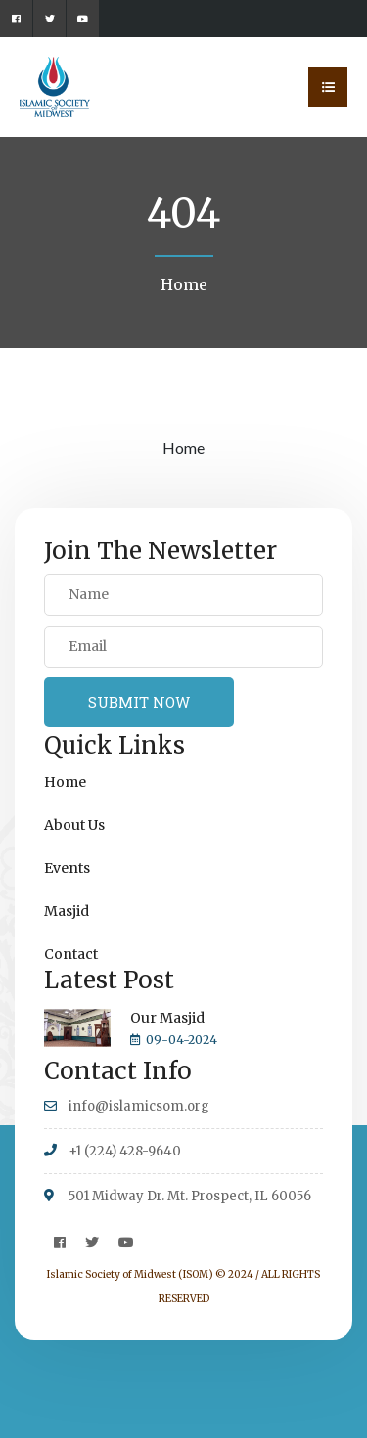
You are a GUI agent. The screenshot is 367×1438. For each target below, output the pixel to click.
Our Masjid (167, 1017)
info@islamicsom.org (139, 1106)
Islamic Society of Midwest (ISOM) (130, 1274)
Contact (71, 954)
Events (67, 868)
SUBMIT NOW (139, 702)
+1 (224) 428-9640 (125, 1151)
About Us (74, 825)
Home (184, 284)
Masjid (66, 911)
